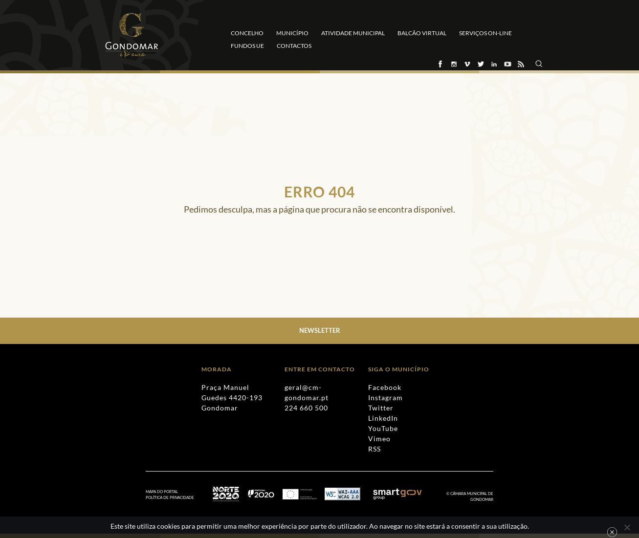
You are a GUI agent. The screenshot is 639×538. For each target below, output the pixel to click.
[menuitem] (175, 498)
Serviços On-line (485, 33)
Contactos (294, 45)
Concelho (247, 33)
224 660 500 (306, 408)
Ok (612, 532)
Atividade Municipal (353, 33)
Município (292, 33)
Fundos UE (247, 45)
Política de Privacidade (170, 497)
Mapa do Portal (162, 491)
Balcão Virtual (421, 33)
